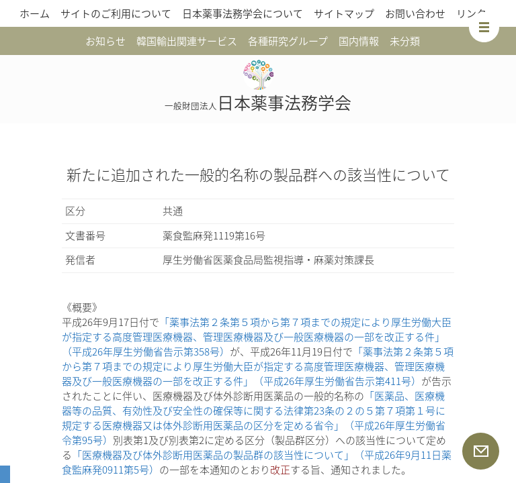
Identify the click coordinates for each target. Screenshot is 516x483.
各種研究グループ (288, 41)
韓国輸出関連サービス (186, 41)
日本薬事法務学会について (242, 13)
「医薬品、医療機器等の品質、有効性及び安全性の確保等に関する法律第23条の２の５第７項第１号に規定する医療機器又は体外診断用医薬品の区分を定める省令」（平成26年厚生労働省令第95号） (253, 417)
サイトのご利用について (115, 13)
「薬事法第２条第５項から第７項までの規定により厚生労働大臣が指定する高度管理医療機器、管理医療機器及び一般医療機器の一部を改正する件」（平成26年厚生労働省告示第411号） (258, 366)
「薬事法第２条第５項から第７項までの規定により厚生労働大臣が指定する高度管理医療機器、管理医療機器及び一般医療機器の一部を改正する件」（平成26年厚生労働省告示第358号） (257, 337)
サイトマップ (344, 13)
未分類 (405, 41)
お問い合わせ (415, 13)
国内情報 (359, 41)
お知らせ (105, 41)
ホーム (34, 13)
